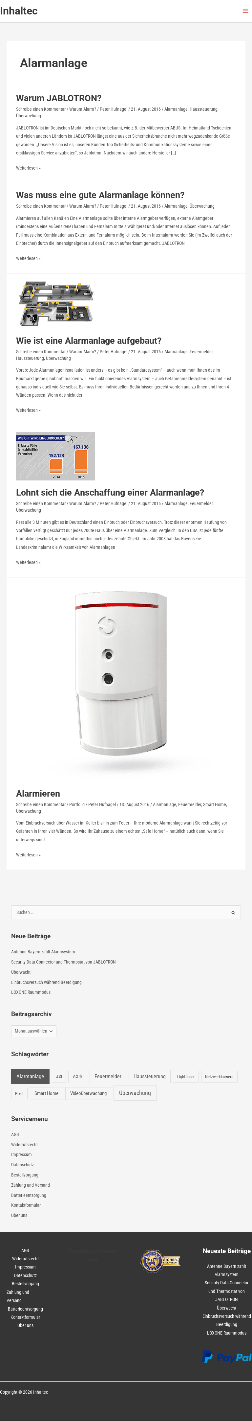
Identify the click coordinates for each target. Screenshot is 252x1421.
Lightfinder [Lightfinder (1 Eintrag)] (186, 1076)
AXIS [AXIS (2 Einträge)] (77, 1077)
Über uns (19, 1215)
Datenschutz (22, 1164)
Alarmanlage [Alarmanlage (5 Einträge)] (30, 1076)
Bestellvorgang (24, 1174)
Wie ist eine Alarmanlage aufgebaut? (88, 341)
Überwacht (21, 972)
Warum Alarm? (82, 109)
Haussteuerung (204, 109)
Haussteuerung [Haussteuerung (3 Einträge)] (150, 1076)
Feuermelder (201, 351)
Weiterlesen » (28, 168)
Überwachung (28, 115)
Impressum (21, 1154)
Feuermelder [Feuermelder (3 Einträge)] (107, 1076)
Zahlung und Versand (30, 1185)
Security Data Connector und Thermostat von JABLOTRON (63, 962)
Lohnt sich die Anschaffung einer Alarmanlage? (110, 492)
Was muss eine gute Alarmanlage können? (100, 195)
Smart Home (214, 804)
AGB (15, 1134)
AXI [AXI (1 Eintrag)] (59, 1076)
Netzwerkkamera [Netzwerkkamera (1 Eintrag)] (219, 1076)
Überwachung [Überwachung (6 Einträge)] (135, 1092)
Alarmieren (38, 793)
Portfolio (77, 804)
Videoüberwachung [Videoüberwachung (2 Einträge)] (88, 1093)
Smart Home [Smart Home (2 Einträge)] (46, 1093)
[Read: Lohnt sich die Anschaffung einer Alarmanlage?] (55, 455)
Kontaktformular (26, 1205)
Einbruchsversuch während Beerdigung (46, 982)
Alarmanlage (176, 109)
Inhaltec (19, 11)
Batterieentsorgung (28, 1195)
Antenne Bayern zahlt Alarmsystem (43, 951)
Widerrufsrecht (24, 1144)
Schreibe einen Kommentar (41, 109)
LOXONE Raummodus (31, 992)
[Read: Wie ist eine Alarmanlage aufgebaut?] (55, 303)
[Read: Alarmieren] (120, 682)
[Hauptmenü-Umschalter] (245, 11)
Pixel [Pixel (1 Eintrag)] (19, 1093)
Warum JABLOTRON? (58, 98)
